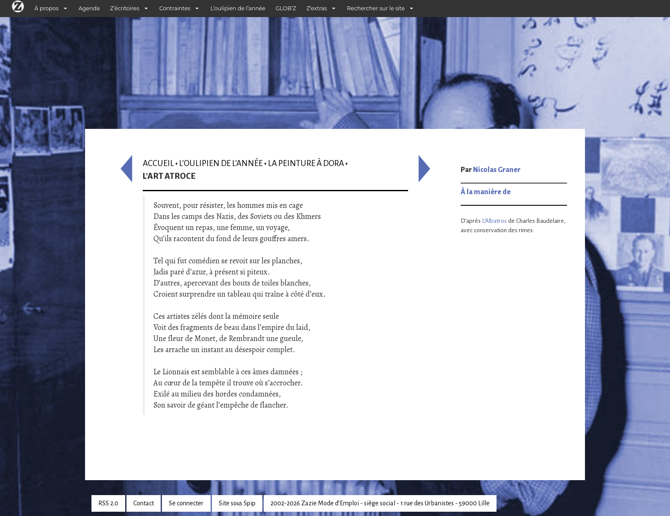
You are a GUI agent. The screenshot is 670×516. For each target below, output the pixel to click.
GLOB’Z (286, 8)
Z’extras (316, 8)
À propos (47, 8)
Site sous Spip (237, 503)
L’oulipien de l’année (237, 8)
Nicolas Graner (496, 170)
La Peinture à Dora (306, 163)
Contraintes (175, 8)
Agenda (89, 8)
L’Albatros (494, 221)
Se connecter (186, 503)
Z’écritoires (124, 8)
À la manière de (486, 192)
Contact (143, 503)
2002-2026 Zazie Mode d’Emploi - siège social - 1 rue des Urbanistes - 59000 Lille (380, 503)
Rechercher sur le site (376, 8)
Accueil (158, 163)
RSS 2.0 (108, 503)
